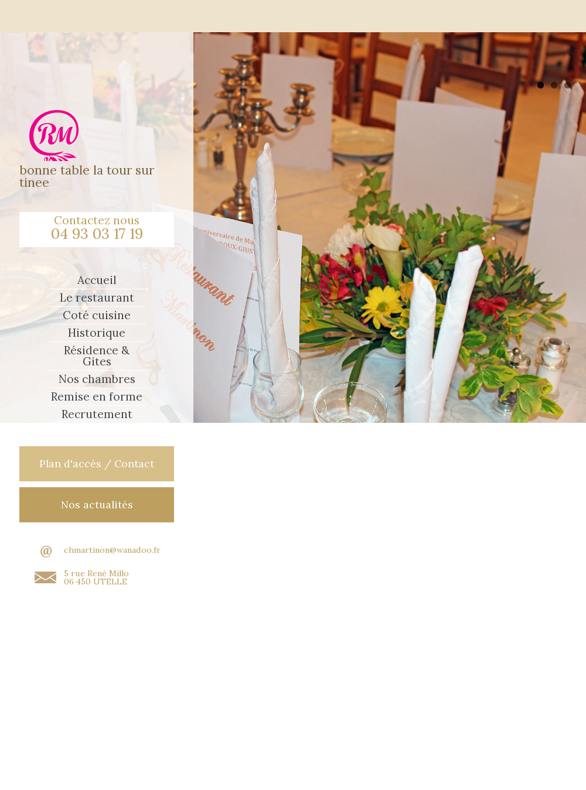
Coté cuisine (97, 315)
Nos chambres (97, 379)
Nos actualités (97, 504)
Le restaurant (97, 297)
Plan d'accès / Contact (96, 463)
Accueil (97, 280)
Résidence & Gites (97, 356)
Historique (96, 332)
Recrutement (97, 414)
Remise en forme (96, 396)
